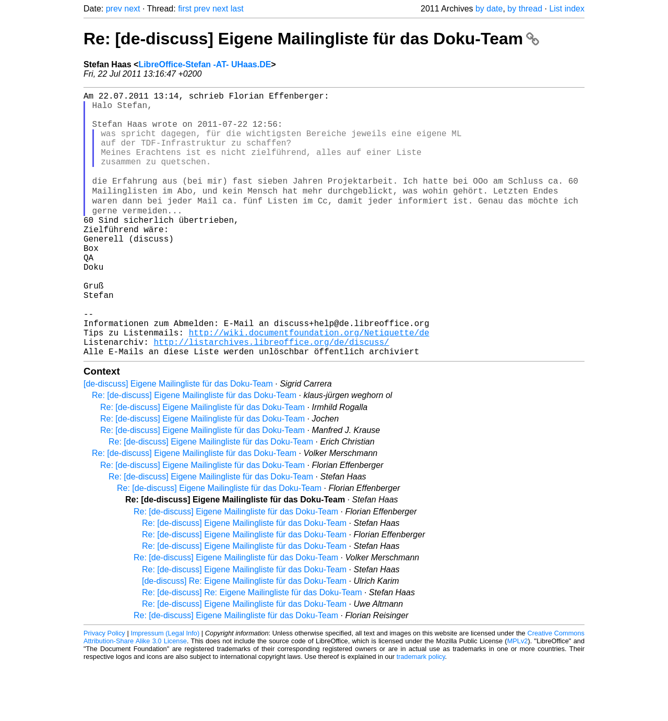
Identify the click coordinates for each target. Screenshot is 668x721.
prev (114, 8)
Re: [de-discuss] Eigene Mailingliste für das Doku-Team (311, 38)
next (132, 8)
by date (489, 8)
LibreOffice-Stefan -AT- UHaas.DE (204, 64)
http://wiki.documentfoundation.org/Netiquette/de (309, 384)
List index (566, 8)
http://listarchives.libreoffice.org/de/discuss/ (271, 396)
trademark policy (421, 713)
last (237, 8)
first (185, 8)
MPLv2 (517, 697)
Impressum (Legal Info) (164, 689)
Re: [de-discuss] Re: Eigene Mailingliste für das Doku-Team (252, 648)
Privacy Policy (104, 689)
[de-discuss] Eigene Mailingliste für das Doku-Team (178, 440)
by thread (524, 8)
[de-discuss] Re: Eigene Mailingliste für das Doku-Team (244, 637)
